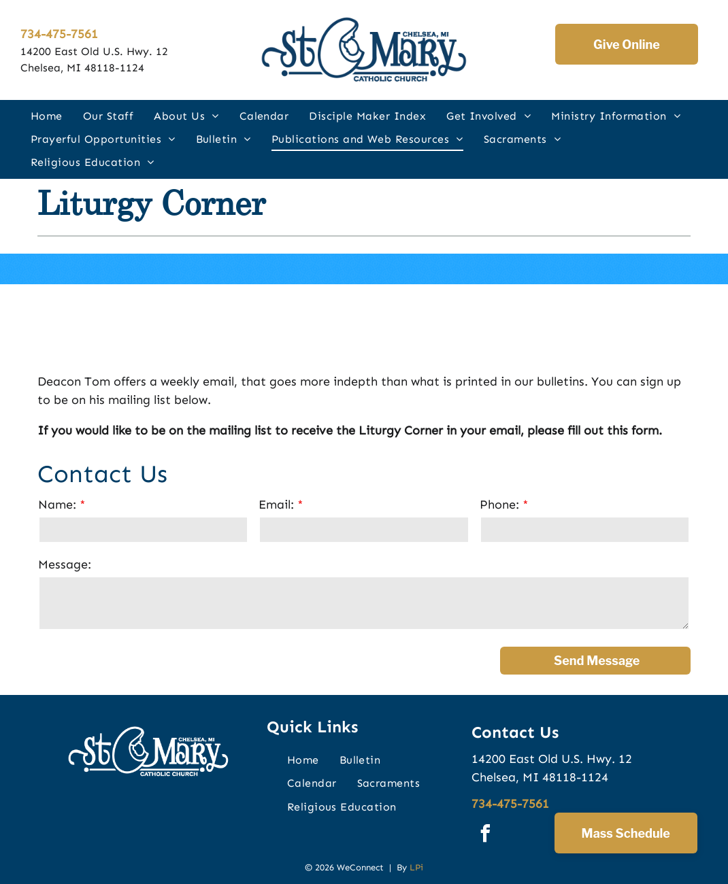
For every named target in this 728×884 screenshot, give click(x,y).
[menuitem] (46, 115)
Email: (276, 504)
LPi (416, 867)
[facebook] (485, 835)
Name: (57, 504)
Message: (64, 564)
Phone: (499, 504)
